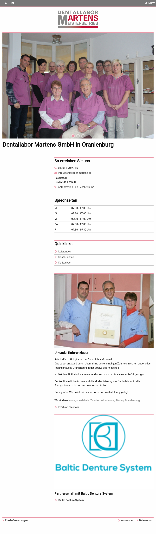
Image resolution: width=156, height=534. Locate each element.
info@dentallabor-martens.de (74, 172)
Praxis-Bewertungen (16, 520)
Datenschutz (146, 520)
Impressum (127, 520)
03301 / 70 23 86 (68, 168)
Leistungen (64, 251)
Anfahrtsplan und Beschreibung (76, 187)
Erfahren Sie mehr (68, 407)
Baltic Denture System (71, 500)
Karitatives (64, 262)
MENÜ (150, 3)
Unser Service (66, 257)
